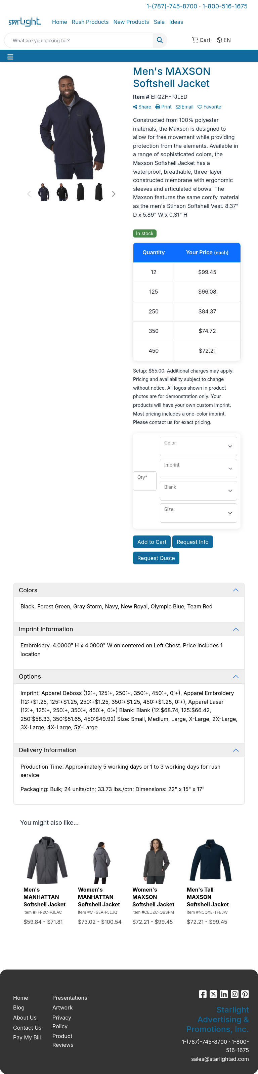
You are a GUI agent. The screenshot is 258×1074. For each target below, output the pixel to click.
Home (59, 21)
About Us (25, 1017)
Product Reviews (63, 1040)
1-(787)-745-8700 (171, 6)
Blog (19, 1007)
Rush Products (90, 21)
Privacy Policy (61, 1022)
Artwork (62, 1007)
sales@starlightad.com (220, 1059)
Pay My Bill (27, 1037)
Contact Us (27, 1027)
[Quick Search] (78, 40)
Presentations (68, 997)
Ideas (176, 21)
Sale (159, 21)
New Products (131, 21)
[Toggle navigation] (10, 57)
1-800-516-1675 (225, 6)
